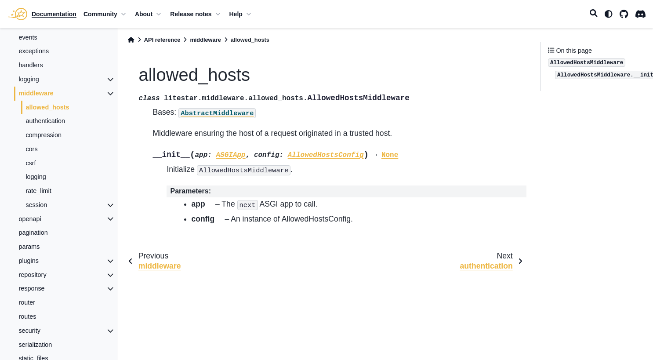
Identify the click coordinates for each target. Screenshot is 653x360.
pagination (32, 232)
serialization (35, 344)
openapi (29, 218)
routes (27, 316)
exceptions (33, 51)
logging (28, 79)
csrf (30, 163)
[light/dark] (608, 14)
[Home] (131, 39)
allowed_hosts (47, 107)
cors (31, 149)
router (26, 302)
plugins (28, 260)
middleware (35, 93)
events (27, 37)
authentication (45, 120)
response (31, 288)
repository (32, 274)
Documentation (54, 14)
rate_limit (38, 190)
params (29, 246)
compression (43, 134)
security (29, 330)
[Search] (593, 14)
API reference (162, 39)
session (36, 204)
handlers (30, 65)
